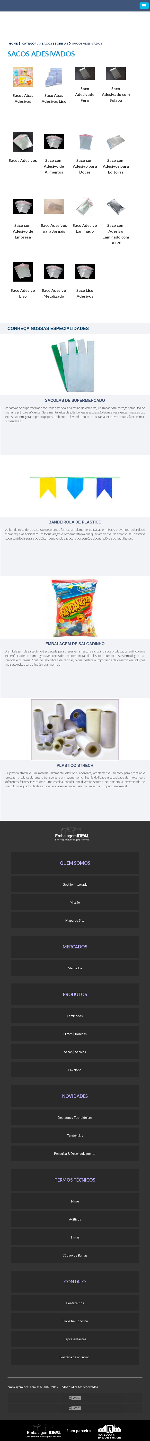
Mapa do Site (74, 920)
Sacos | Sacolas (75, 1052)
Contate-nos (75, 1303)
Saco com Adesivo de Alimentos (54, 166)
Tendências (75, 1136)
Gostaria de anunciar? (75, 1357)
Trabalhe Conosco (75, 1321)
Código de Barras (74, 1255)
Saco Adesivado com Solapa (116, 94)
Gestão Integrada (75, 884)
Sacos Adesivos (23, 160)
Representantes (75, 1339)
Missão (75, 902)
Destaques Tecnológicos (75, 1118)
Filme (75, 1201)
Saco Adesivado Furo (85, 94)
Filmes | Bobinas (75, 1034)
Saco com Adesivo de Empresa (23, 231)
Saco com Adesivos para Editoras (116, 166)
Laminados (75, 1016)
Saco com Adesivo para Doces (85, 166)
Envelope (74, 1070)
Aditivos (75, 1219)
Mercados (75, 968)
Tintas (75, 1237)
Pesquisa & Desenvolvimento (75, 1154)
